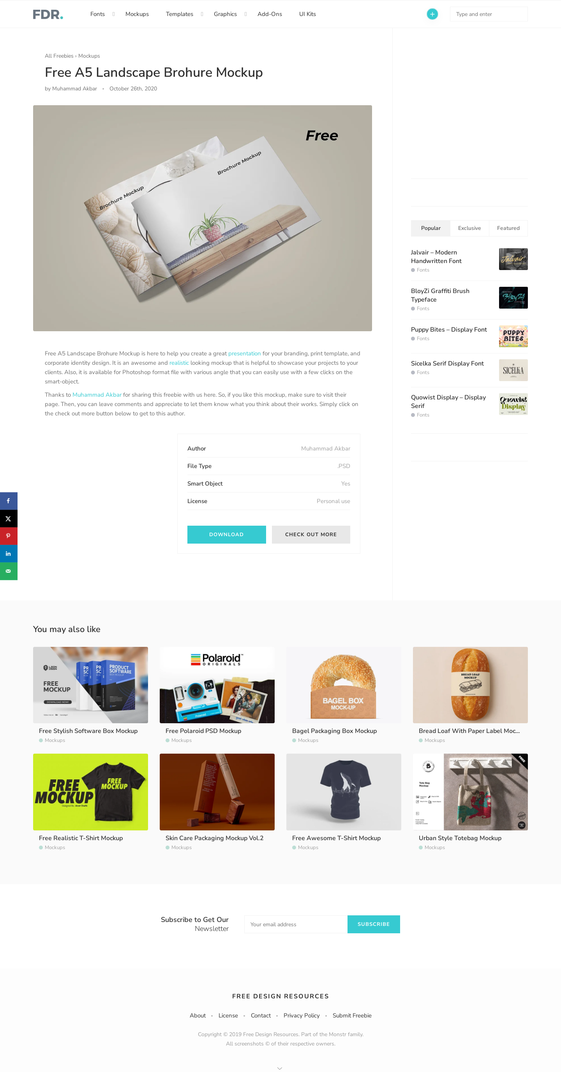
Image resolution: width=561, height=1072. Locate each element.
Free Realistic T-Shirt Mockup (81, 838)
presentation (244, 353)
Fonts (97, 14)
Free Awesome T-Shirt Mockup (336, 838)
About (198, 1015)
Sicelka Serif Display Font (447, 363)
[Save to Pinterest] (9, 536)
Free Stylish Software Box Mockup (88, 731)
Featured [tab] (508, 228)
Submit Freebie (352, 1015)
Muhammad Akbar (97, 395)
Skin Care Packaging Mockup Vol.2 (215, 838)
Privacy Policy (302, 1015)
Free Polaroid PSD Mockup (203, 731)
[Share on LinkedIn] (9, 553)
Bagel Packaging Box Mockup (334, 731)
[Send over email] (9, 571)
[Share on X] (9, 518)
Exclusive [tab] (469, 228)
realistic (179, 363)
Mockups (137, 14)
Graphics (225, 14)
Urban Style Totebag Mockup (460, 838)
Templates (179, 14)
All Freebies (59, 56)
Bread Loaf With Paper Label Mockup (472, 731)
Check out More (311, 534)
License (228, 1015)
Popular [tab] (431, 228)
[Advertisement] (103, 482)
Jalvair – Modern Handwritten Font (436, 256)
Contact (261, 1015)
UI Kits (307, 14)
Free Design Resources (280, 996)
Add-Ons (270, 14)
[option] (202, 218)
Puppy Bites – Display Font (449, 329)
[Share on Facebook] (9, 501)
